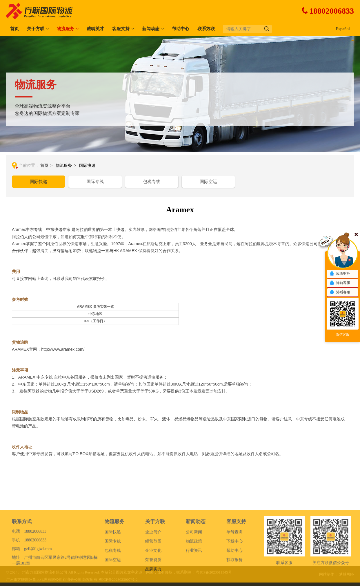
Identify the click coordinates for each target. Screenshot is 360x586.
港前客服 (339, 283)
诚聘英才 (95, 28)
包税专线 (151, 181)
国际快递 (87, 165)
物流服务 (65, 28)
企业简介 (153, 553)
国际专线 (95, 181)
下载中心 (234, 562)
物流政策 (194, 562)
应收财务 (339, 274)
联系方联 (206, 28)
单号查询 (234, 553)
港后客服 (339, 292)
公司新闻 (194, 553)
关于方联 (35, 28)
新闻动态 (150, 28)
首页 (14, 28)
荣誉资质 (153, 580)
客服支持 (121, 28)
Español (343, 28)
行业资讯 (194, 571)
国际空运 (208, 181)
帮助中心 (180, 28)
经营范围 (153, 562)
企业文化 (153, 571)
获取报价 (234, 580)
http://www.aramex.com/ (62, 349)
